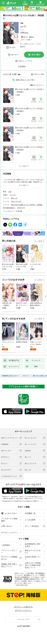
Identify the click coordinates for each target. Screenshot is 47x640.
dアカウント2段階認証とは (9, 558)
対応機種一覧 (30, 513)
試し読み (12, 47)
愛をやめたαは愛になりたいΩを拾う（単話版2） (29, 109)
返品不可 (22, 46)
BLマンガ (14, 198)
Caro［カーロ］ (16, 201)
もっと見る (38, 241)
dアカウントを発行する (23, 607)
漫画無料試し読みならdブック (10, 375)
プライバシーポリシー (9, 551)
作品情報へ (22, 66)
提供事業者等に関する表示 (33, 545)
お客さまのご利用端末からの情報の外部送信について (33, 565)
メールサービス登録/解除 (9, 520)
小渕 (21, 27)
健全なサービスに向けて (33, 551)
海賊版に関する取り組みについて (9, 565)
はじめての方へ (9, 513)
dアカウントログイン (9, 533)
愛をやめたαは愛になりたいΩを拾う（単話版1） (29, 90)
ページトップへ (23, 619)
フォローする (25, 26)
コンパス (13, 195)
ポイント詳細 (25, 40)
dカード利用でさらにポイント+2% (30, 44)
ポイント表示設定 (32, 526)
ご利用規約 (5, 545)
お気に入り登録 (38, 74)
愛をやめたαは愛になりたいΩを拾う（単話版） (27, 205)
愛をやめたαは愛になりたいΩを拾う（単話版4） (29, 148)
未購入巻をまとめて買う (25, 80)
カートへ (14, 55)
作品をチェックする (25, 61)
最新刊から (40, 85)
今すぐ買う (35, 55)
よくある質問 (30, 520)
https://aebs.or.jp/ (22, 585)
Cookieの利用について (33, 558)
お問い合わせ (6, 526)
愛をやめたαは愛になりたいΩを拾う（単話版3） (29, 129)
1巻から (32, 85)
